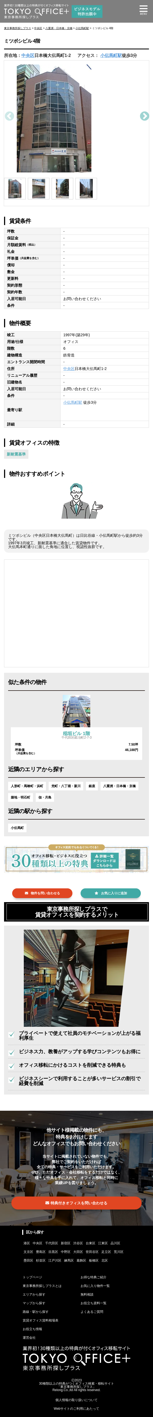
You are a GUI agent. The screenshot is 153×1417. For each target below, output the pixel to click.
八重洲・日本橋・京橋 (58, 28)
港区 (27, 1243)
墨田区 (28, 1260)
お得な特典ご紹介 (94, 1277)
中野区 (66, 1252)
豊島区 (41, 1252)
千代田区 (51, 1243)
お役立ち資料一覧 (94, 1303)
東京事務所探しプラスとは (42, 1286)
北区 (104, 1260)
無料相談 (87, 1294)
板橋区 (94, 1260)
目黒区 (53, 1252)
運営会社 (29, 1338)
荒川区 (119, 1252)
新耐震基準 (16, 454)
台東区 (90, 1243)
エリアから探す (34, 1294)
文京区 (28, 1252)
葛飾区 (81, 1260)
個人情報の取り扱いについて (76, 1400)
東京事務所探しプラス (17, 28)
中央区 (38, 28)
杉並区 (41, 1260)
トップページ (32, 1277)
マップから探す (34, 1303)
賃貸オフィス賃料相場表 (40, 1320)
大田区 (78, 1252)
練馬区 (69, 1260)
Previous (9, 116)
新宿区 (66, 1243)
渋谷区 (78, 1243)
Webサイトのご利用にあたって (76, 1409)
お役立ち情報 (32, 1329)
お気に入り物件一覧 (95, 1286)
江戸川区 (54, 1260)
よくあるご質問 (92, 1312)
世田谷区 (92, 1252)
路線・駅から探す (36, 1312)
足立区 (106, 1252)
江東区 (103, 1243)
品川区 (115, 1243)
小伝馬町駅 (82, 28)
